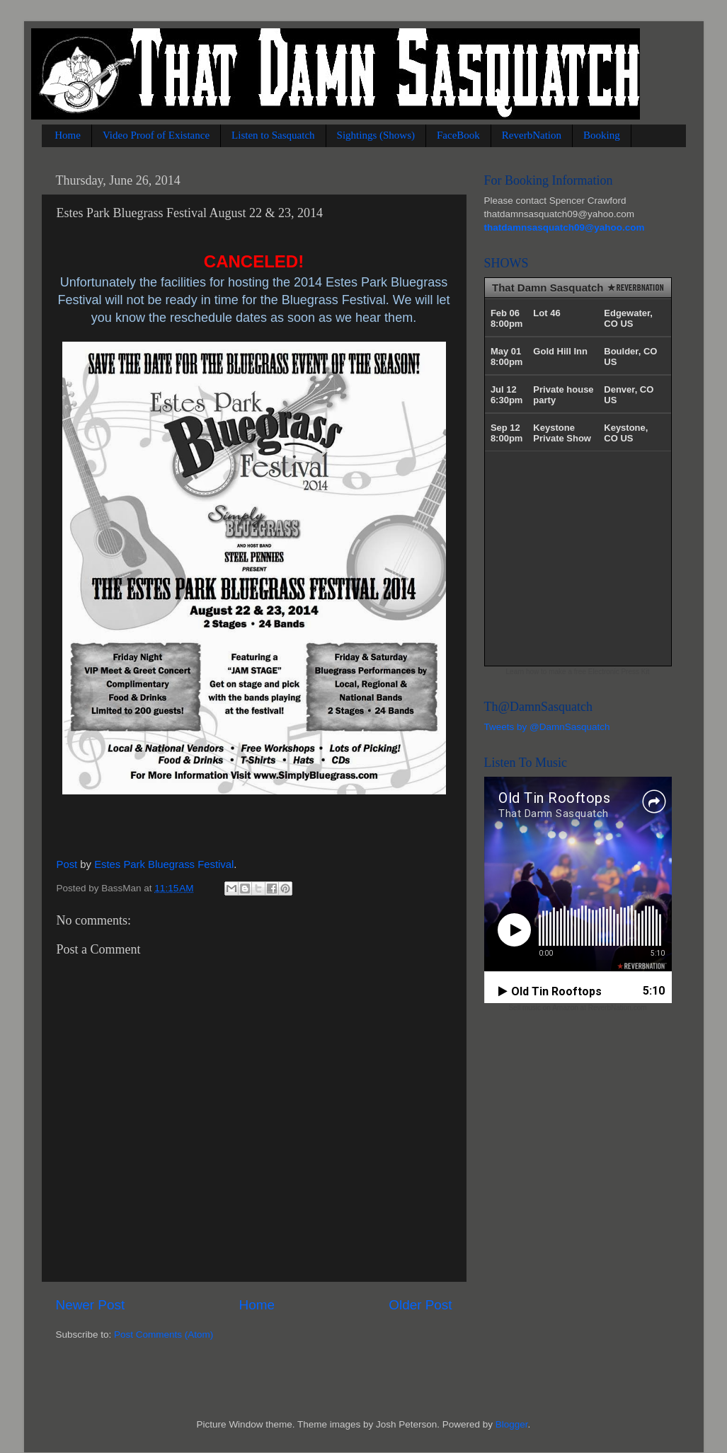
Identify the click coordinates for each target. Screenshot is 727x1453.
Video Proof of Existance (156, 135)
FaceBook (458, 135)
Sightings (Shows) (376, 135)
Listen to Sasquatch (272, 135)
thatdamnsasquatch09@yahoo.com (564, 227)
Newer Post (90, 1304)
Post (67, 864)
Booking (601, 135)
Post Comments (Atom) (163, 1334)
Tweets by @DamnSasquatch (547, 727)
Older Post (420, 1304)
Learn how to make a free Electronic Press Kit (578, 672)
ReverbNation (531, 135)
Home (68, 135)
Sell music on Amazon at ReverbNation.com (577, 1008)
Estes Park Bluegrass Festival (164, 864)
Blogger (512, 1424)
